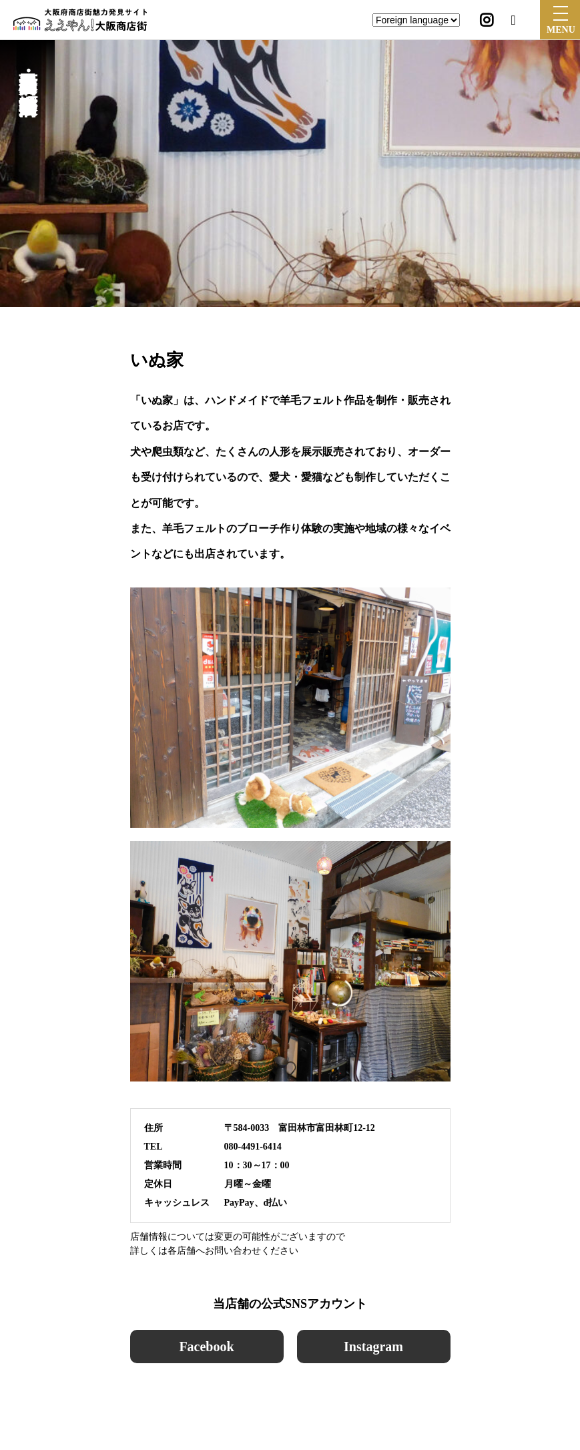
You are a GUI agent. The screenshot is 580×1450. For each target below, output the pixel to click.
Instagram (373, 1346)
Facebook (206, 1346)
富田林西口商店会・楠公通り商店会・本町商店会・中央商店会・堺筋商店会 (27, 70)
